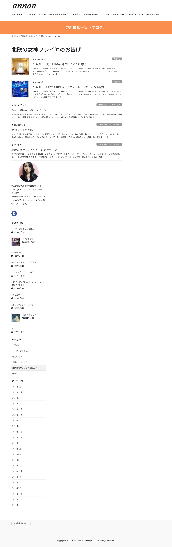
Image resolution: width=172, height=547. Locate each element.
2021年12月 (17, 392)
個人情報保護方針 (20, 523)
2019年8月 (16, 448)
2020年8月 (16, 420)
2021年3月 (16, 397)
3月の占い (15, 294)
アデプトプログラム (20, 350)
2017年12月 (17, 493)
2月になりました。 (30, 314)
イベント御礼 (27, 238)
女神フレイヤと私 (22, 130)
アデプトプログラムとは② (22, 272)
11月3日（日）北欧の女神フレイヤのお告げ (59, 64)
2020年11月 (17, 414)
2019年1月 (16, 465)
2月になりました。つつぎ (22, 304)
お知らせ (117, 59)
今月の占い (17, 356)
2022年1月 (16, 386)
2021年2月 (16, 403)
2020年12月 (17, 409)
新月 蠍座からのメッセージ (28, 110)
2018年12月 (17, 471)
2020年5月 (16, 426)
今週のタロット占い (20, 362)
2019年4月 (16, 454)
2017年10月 (17, 505)
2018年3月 (16, 482)
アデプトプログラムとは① (22, 228)
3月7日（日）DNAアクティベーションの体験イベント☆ (28, 283)
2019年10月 (17, 443)
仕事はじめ (16, 252)
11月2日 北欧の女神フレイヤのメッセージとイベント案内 (68, 87)
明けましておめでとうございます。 (26, 262)
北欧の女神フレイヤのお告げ (109, 104)
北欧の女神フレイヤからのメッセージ (34, 150)
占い (14, 328)
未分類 (15, 373)
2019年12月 (17, 431)
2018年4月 (16, 476)
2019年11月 (17, 437)
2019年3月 (16, 460)
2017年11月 (17, 499)
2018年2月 (16, 488)
